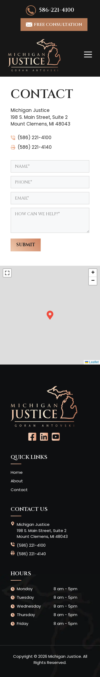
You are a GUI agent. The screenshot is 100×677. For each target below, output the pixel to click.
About (17, 481)
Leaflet (92, 362)
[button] (50, 315)
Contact (19, 489)
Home (17, 472)
